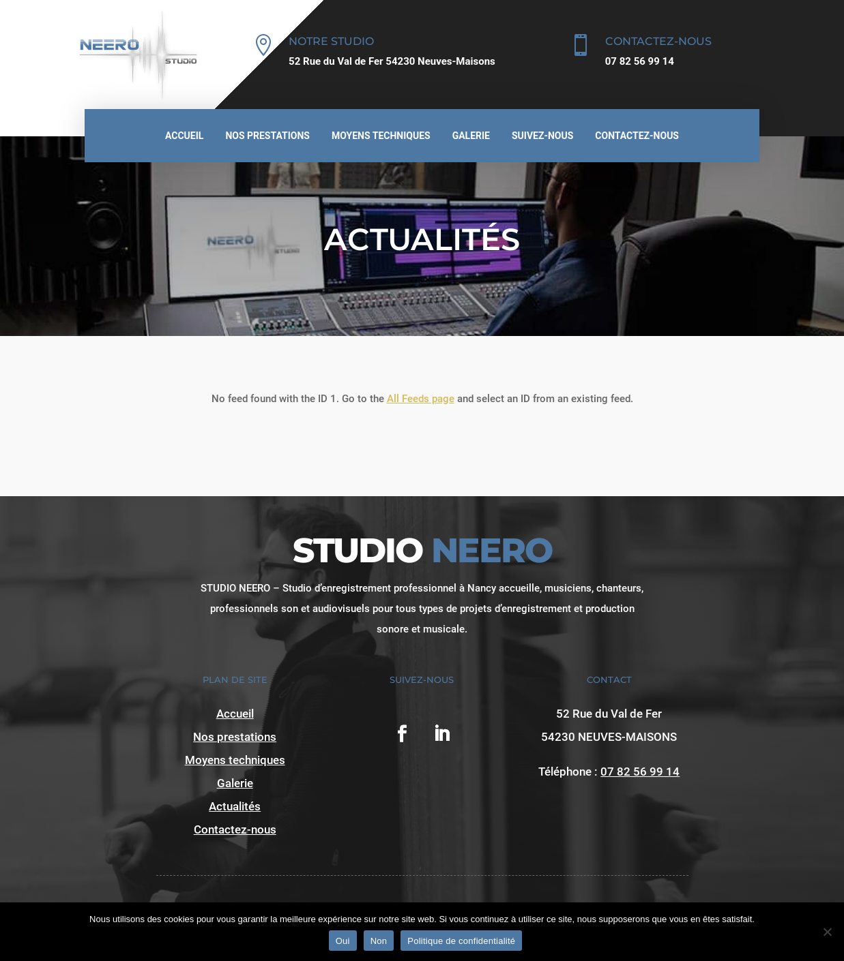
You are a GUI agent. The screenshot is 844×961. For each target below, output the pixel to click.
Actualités (235, 806)
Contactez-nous (637, 135)
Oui (343, 941)
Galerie (471, 135)
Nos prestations (267, 135)
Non (379, 941)
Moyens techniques (381, 135)
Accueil (184, 135)
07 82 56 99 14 (640, 771)
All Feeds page (420, 399)
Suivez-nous (542, 135)
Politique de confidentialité (461, 941)
